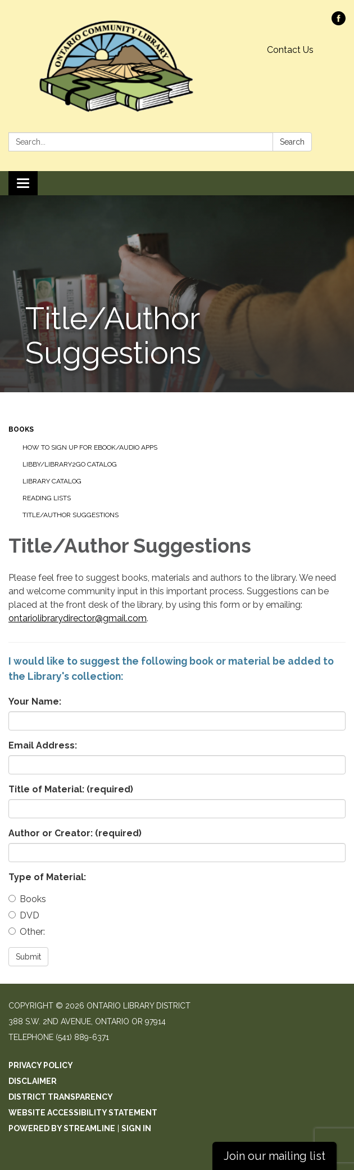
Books (21, 429)
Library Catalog (51, 481)
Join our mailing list (274, 1156)
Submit (28, 956)
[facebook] (339, 22)
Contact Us (290, 49)
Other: (26, 931)
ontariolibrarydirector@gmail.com (77, 618)
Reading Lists (46, 498)
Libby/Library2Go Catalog (69, 464)
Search (292, 141)
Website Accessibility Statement (82, 1112)
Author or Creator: (75, 833)
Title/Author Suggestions (70, 515)
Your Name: (34, 701)
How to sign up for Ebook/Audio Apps (89, 447)
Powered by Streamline (61, 1128)
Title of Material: (70, 789)
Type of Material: (47, 877)
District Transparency (60, 1096)
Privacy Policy (40, 1065)
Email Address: (42, 745)
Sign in (136, 1128)
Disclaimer (32, 1081)
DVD (23, 915)
